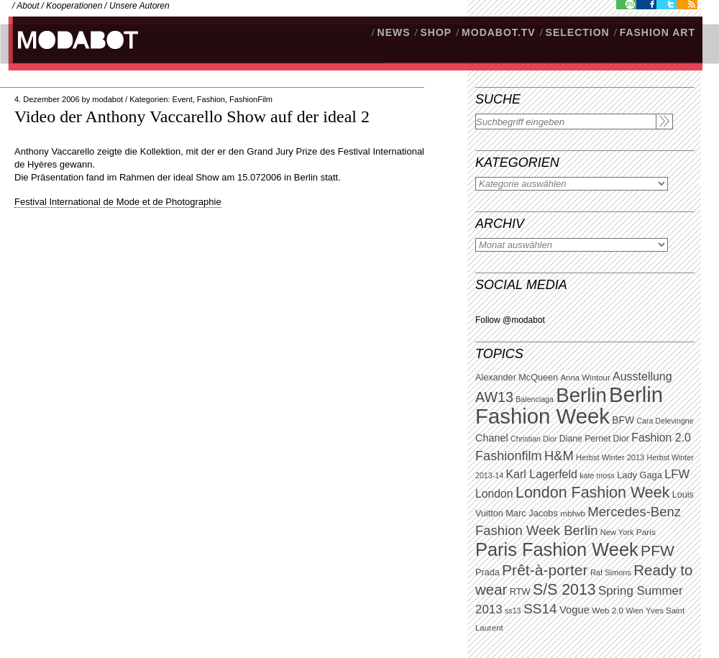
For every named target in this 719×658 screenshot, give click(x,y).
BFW (623, 420)
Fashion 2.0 (660, 437)
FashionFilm (251, 99)
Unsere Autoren (139, 6)
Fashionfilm (508, 456)
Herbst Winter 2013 (610, 457)
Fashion (211, 99)
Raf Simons (610, 572)
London (494, 494)
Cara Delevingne (664, 420)
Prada (487, 572)
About (28, 6)
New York (617, 532)
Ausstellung (642, 376)
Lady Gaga (639, 475)
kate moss (597, 475)
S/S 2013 (564, 589)
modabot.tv (499, 32)
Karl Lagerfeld (541, 474)
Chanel (491, 438)
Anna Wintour (585, 377)
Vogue (574, 610)
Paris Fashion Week (556, 549)
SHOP (436, 32)
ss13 (513, 610)
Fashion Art (657, 32)
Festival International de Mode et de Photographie (117, 201)
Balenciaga (535, 399)
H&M (559, 455)
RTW (520, 591)
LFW (677, 474)
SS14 (540, 608)
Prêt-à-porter (544, 570)
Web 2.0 (607, 611)
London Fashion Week (592, 492)
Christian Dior (533, 438)
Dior (621, 439)
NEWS (394, 32)
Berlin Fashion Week (569, 405)
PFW (657, 550)
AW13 (494, 397)
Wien (634, 610)
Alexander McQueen (516, 378)
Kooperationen (74, 6)
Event (183, 99)
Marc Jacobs (531, 513)
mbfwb (572, 513)
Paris (646, 532)
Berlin (581, 395)
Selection (578, 32)
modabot (107, 99)
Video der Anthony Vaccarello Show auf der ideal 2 (192, 116)
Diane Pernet (584, 439)
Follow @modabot (510, 320)
